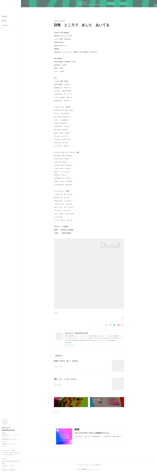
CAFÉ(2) (56, 312)
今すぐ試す (111, 3)
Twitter (5, 25)
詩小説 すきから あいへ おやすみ (66, 361)
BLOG (4, 21)
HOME (4, 16)
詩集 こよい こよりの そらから (65, 379)
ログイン (123, 3)
